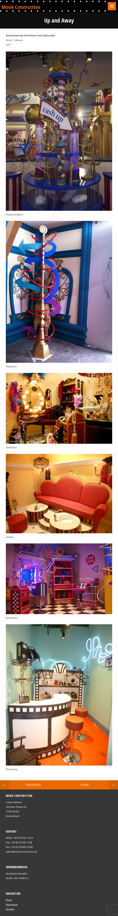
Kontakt (10, 909)
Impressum (11, 904)
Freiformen (33, 785)
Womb (85, 785)
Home (9, 899)
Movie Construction (21, 7)
